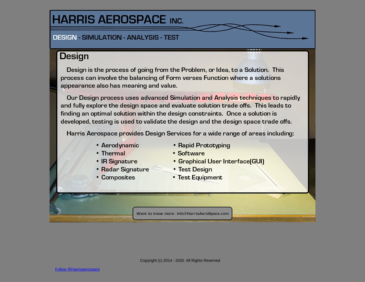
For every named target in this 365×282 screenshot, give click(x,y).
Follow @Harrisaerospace (77, 269)
